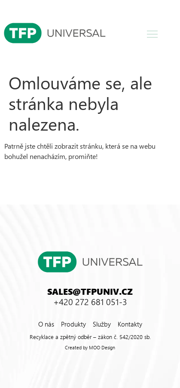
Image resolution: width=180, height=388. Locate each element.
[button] (152, 34)
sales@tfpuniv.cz (90, 291)
